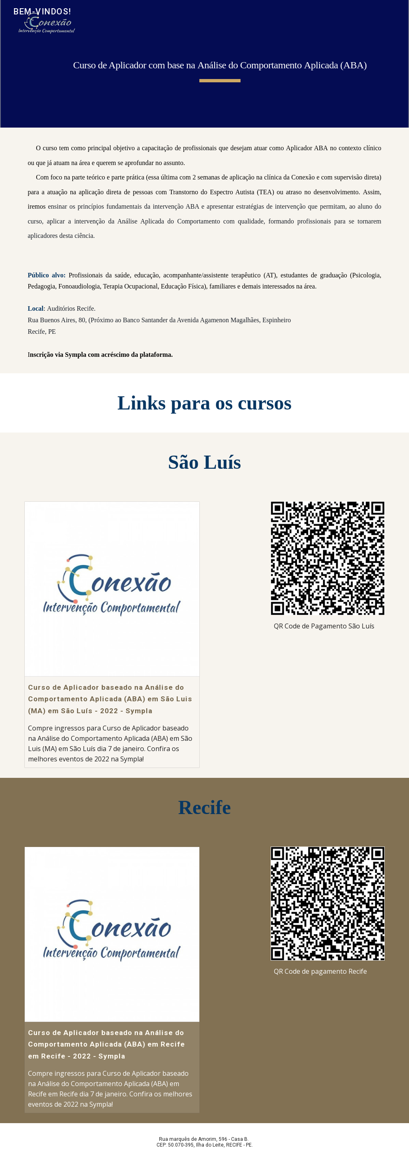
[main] (220, 64)
